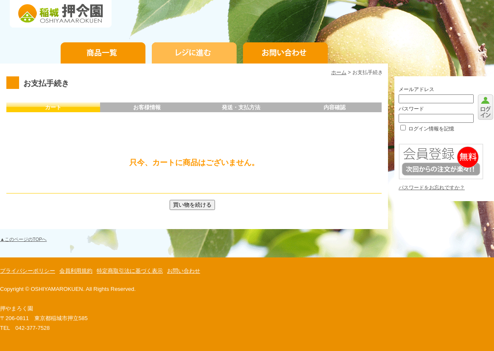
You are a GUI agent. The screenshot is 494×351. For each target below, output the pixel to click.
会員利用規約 (75, 271)
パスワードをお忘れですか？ (432, 188)
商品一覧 (103, 53)
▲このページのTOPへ (23, 239)
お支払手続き (194, 53)
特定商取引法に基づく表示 (130, 271)
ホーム (338, 72)
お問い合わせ (285, 53)
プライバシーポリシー (27, 271)
